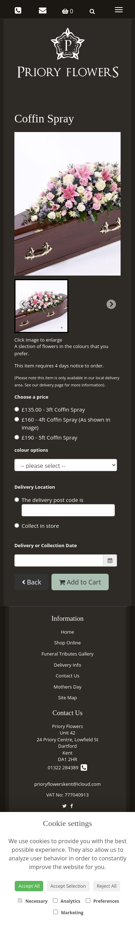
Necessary (33, 901)
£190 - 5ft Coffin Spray (45, 437)
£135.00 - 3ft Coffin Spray (49, 409)
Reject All (107, 886)
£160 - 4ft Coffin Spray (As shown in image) (62, 423)
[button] (41, 306)
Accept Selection (68, 886)
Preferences (102, 901)
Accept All (29, 886)
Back (31, 582)
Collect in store (36, 525)
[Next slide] (111, 304)
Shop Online (67, 642)
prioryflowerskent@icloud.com (67, 784)
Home (67, 632)
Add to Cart (80, 582)
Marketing (68, 913)
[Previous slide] (23, 304)
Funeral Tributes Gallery (67, 654)
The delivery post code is (64, 506)
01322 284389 (67, 767)
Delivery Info (67, 665)
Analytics (66, 901)
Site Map (67, 697)
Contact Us (68, 675)
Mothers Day (67, 687)
